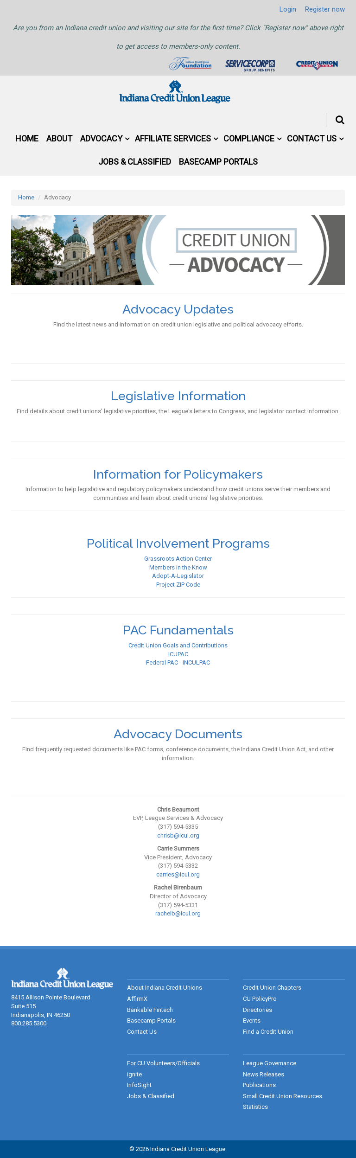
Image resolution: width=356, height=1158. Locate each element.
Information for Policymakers (178, 474)
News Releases (263, 1074)
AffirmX (137, 998)
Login (288, 9)
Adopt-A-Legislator (178, 575)
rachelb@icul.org (178, 913)
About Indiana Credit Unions (164, 987)
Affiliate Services (173, 138)
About (59, 138)
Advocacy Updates (178, 309)
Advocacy (101, 138)
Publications (259, 1084)
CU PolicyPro (260, 998)
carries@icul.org (178, 874)
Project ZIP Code (178, 584)
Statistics (255, 1106)
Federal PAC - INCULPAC (178, 662)
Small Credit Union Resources (282, 1096)
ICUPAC (178, 654)
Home (26, 138)
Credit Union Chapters (272, 987)
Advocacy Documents (178, 734)
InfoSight (139, 1084)
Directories (257, 1009)
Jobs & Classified (134, 161)
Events (252, 1020)
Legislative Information (178, 396)
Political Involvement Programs (178, 543)
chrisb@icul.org (178, 835)
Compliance (248, 138)
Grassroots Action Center (178, 558)
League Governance (269, 1063)
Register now (325, 9)
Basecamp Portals (218, 161)
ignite (134, 1074)
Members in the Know (178, 567)
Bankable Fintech (150, 1009)
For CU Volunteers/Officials (163, 1063)
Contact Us (312, 138)
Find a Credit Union (268, 1031)
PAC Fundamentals (178, 630)
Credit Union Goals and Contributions (178, 645)
